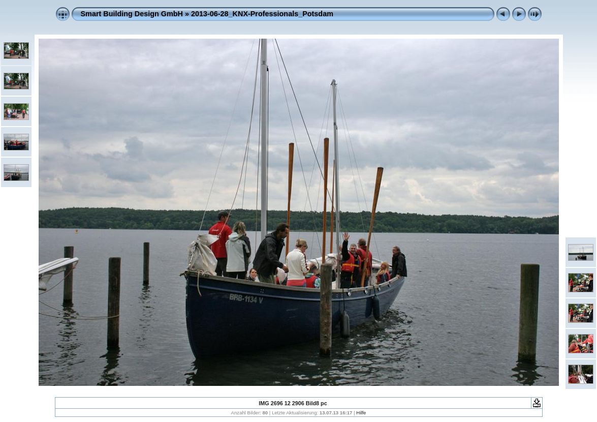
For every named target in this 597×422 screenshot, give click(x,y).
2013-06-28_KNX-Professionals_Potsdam (262, 14)
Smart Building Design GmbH (132, 14)
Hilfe (361, 412)
